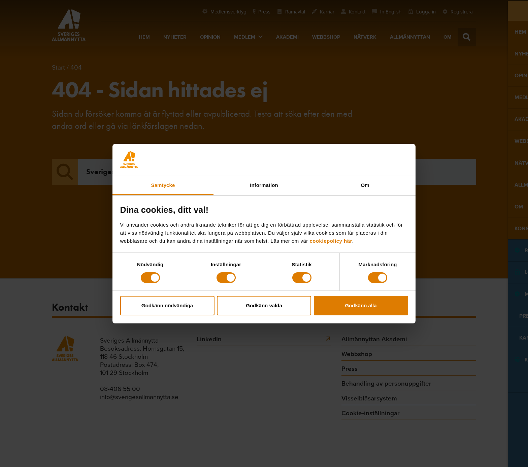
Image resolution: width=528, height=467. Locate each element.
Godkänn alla (360, 305)
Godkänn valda (264, 305)
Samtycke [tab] (163, 185)
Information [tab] (264, 185)
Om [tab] (365, 185)
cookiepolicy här (330, 240)
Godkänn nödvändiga (167, 305)
